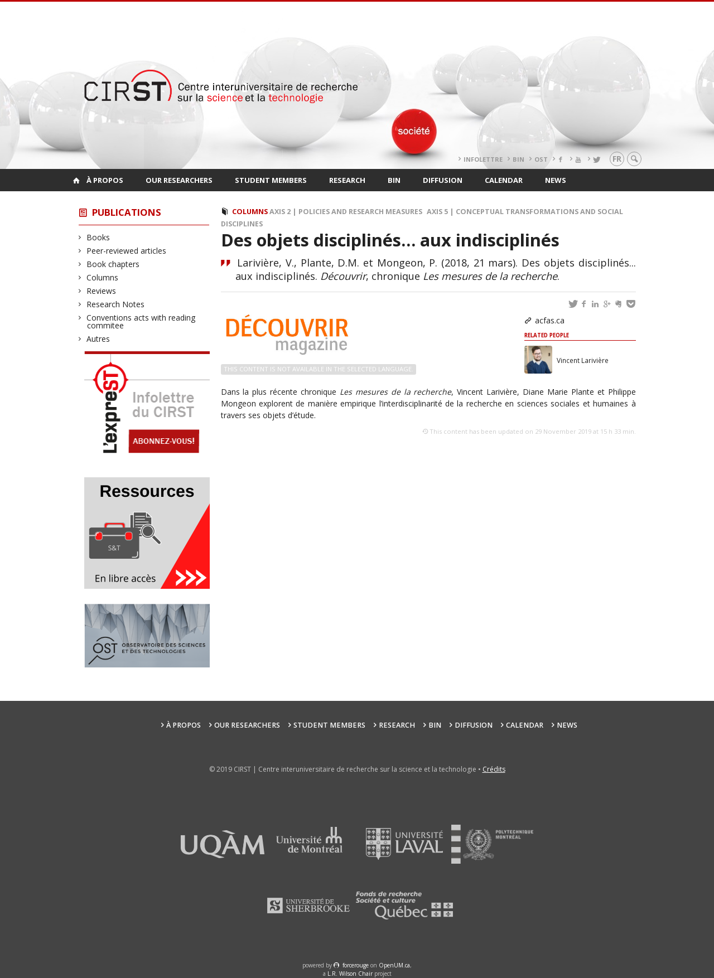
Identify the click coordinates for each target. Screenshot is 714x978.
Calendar (504, 180)
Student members (271, 180)
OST (541, 159)
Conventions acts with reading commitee (141, 321)
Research (347, 180)
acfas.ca (550, 320)
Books (98, 237)
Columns (102, 277)
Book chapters (113, 264)
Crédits (494, 769)
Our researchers (179, 180)
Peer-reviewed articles (126, 250)
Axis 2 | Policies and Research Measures (345, 211)
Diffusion (442, 180)
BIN (518, 159)
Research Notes (115, 304)
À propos (104, 180)
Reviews (101, 290)
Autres (98, 338)
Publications (126, 212)
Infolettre (483, 159)
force (355, 965)
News (555, 180)
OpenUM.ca (394, 965)
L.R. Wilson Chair (350, 973)
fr (616, 158)
